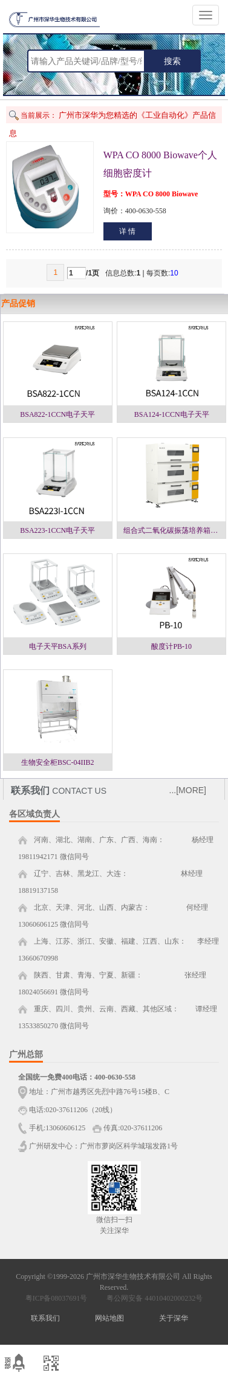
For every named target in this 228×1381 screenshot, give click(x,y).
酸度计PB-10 (171, 646)
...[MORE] (187, 790)
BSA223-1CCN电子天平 (57, 530)
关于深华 (173, 1318)
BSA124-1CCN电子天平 (171, 414)
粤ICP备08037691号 (56, 1298)
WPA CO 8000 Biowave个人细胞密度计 (160, 164)
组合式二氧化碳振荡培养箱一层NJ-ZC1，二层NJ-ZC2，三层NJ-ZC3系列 (174, 530)
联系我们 (45, 1318)
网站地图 (109, 1318)
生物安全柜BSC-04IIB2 (57, 762)
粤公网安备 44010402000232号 (152, 1298)
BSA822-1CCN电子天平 (57, 414)
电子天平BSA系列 (57, 646)
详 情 (127, 231)
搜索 (172, 61)
